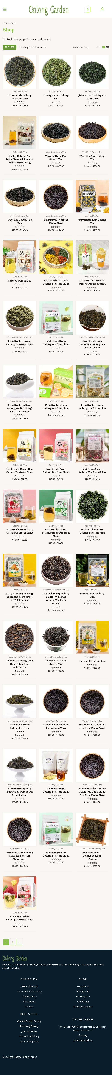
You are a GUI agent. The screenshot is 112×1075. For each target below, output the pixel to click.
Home (6, 23)
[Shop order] (85, 47)
